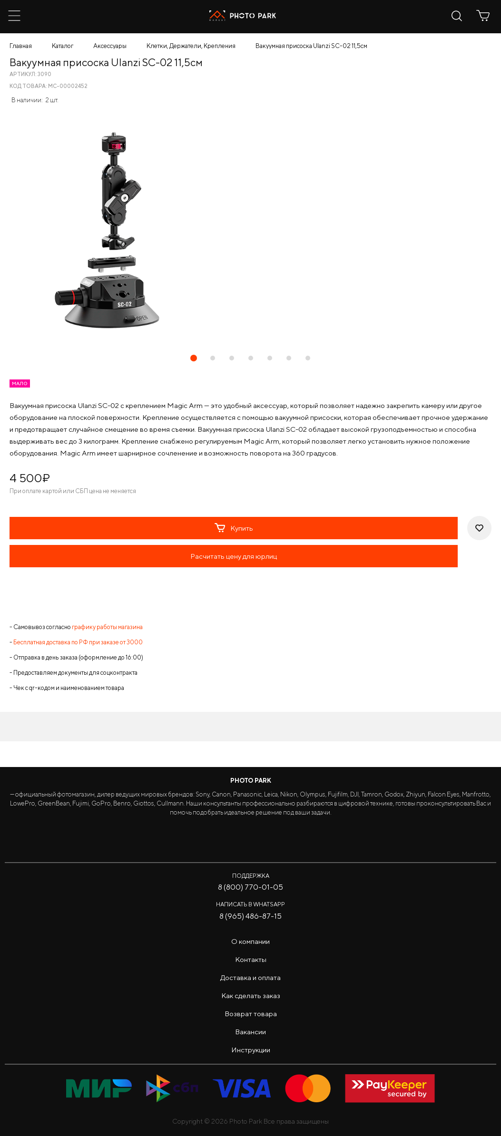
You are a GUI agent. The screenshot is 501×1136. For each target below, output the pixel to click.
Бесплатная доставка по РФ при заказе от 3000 (78, 642)
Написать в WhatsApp (250, 904)
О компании (250, 941)
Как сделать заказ (250, 995)
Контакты (250, 959)
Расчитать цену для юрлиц (233, 556)
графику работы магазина (107, 627)
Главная (21, 46)
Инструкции (250, 1050)
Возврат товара (251, 1014)
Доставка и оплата (250, 977)
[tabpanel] (250, 230)
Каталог (62, 46)
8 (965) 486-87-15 (250, 916)
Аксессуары (110, 46)
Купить (234, 528)
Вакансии (250, 1032)
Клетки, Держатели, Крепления (191, 46)
